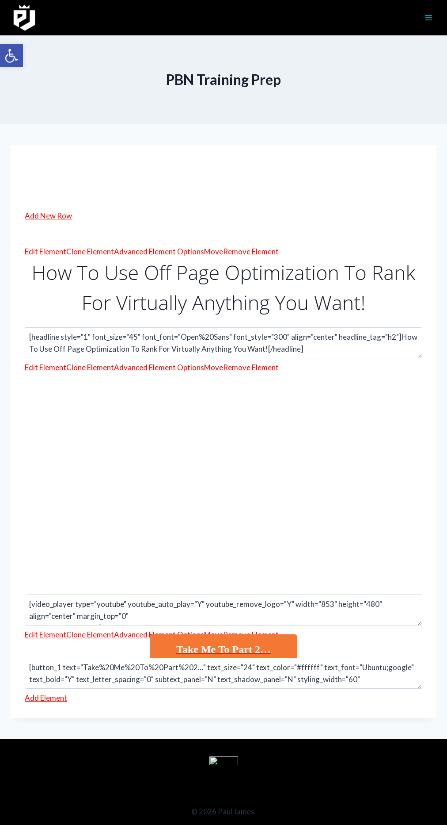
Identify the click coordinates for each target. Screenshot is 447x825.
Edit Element (45, 251)
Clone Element (90, 251)
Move (213, 251)
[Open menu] (428, 17)
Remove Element (251, 251)
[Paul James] (24, 17)
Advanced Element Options (159, 251)
